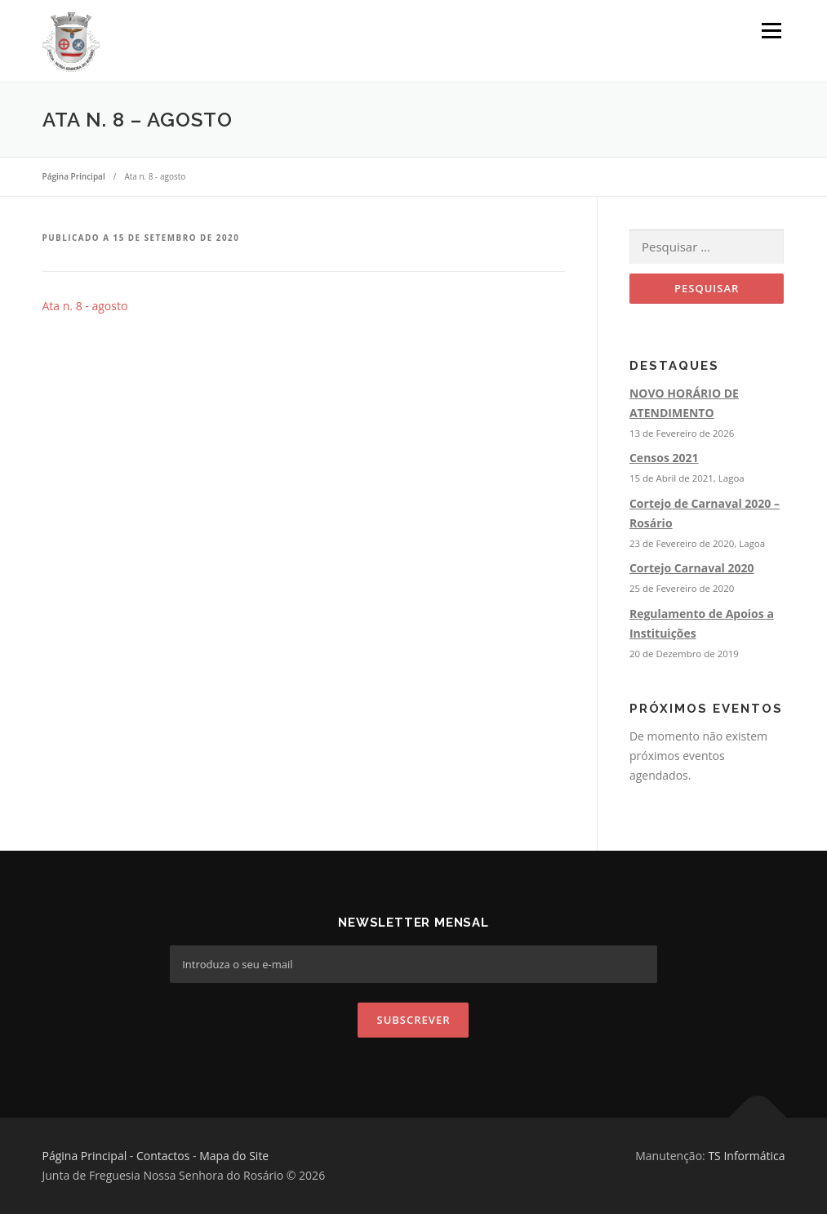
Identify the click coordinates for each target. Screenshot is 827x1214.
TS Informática (746, 1155)
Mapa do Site (234, 1155)
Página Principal (84, 1155)
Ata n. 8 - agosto (85, 306)
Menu (771, 30)
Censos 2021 (664, 457)
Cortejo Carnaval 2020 (691, 568)
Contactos (162, 1155)
